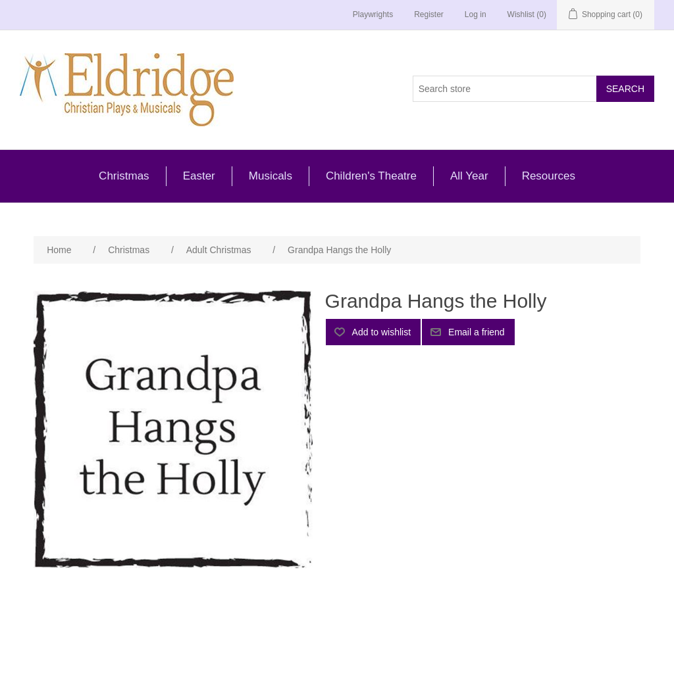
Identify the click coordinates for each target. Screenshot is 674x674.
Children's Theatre (371, 176)
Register (429, 14)
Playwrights (373, 14)
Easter (199, 176)
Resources (548, 176)
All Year (469, 176)
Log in (475, 14)
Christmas (124, 176)
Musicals (270, 176)
